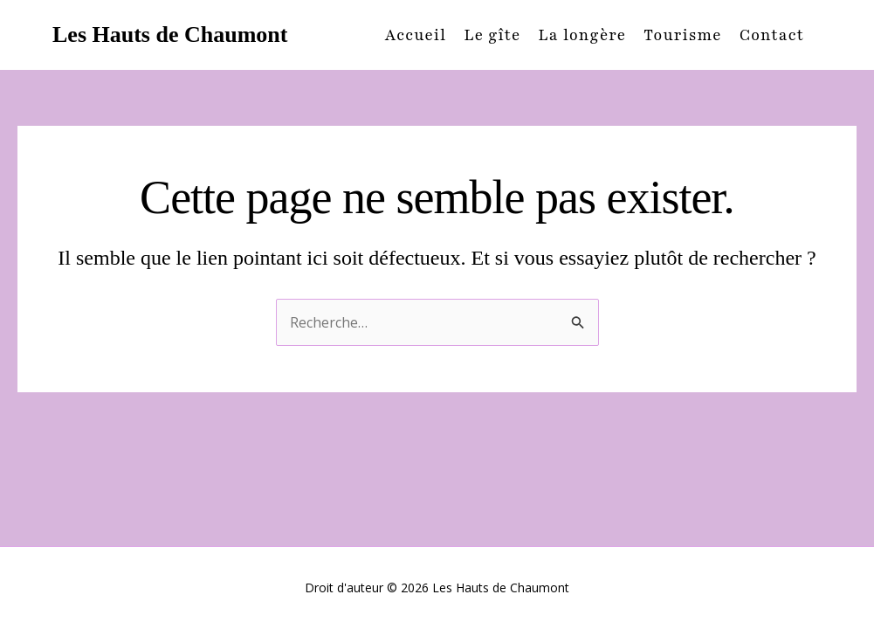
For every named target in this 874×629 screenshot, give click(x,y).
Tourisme (682, 34)
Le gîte (492, 34)
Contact (772, 34)
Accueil (416, 34)
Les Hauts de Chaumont (169, 34)
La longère (582, 34)
